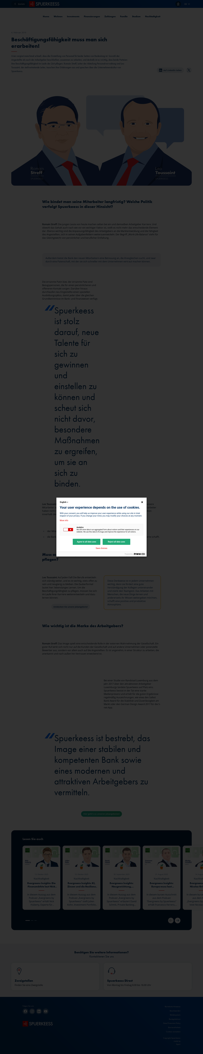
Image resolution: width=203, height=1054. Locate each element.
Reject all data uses (116, 542)
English (64, 502)
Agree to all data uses (86, 542)
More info (64, 520)
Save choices (101, 548)
